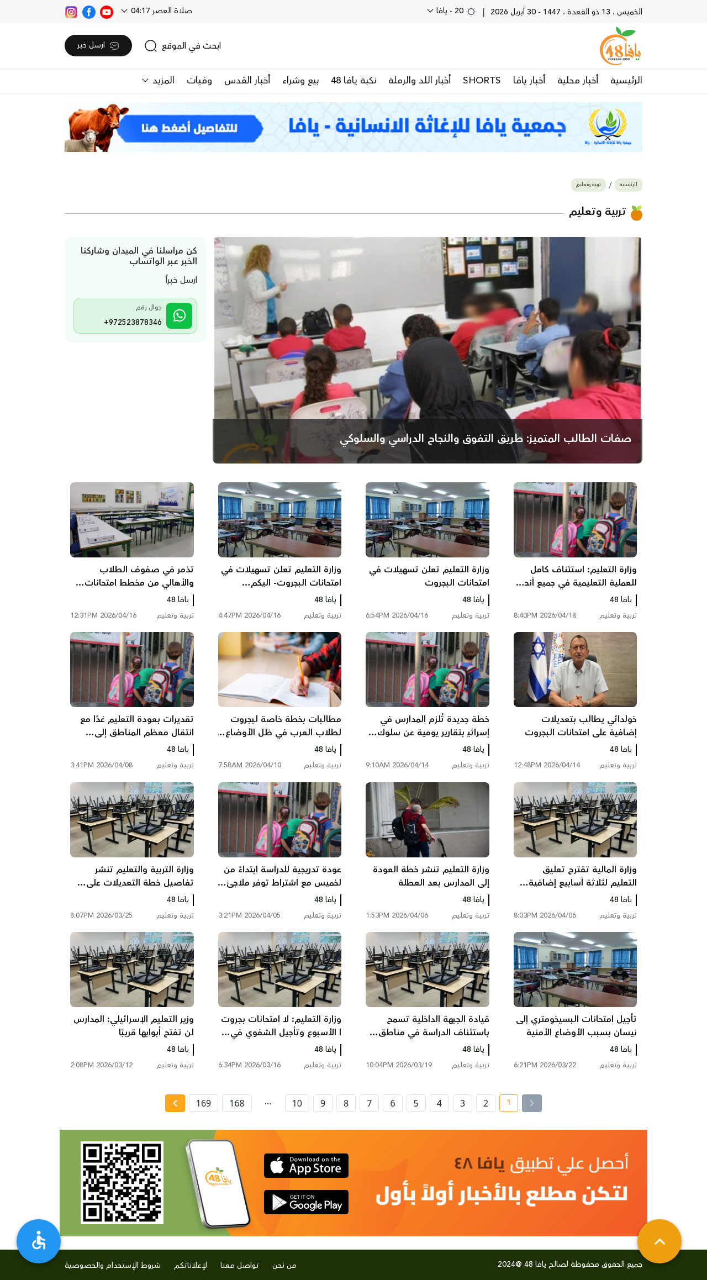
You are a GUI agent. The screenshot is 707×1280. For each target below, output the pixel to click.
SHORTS (482, 80)
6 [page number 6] (392, 1103)
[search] (182, 46)
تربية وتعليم (588, 185)
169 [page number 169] (203, 1103)
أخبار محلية (577, 80)
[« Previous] (532, 1103)
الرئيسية (626, 80)
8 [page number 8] (346, 1103)
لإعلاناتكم (190, 1266)
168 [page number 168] (236, 1103)
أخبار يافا (529, 80)
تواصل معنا (239, 1266)
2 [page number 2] (485, 1103)
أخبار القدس (247, 80)
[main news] (428, 350)
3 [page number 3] (462, 1103)
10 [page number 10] (297, 1103)
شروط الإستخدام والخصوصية (113, 1266)
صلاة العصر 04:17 (160, 11)
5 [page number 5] (416, 1103)
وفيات (199, 80)
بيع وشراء (300, 80)
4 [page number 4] (439, 1103)
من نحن (284, 1266)
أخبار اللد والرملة (419, 80)
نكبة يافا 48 (353, 80)
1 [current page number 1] (505, 1104)
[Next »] (174, 1103)
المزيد (162, 80)
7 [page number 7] (369, 1103)
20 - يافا (455, 11)
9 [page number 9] (322, 1103)
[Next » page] (175, 1103)
